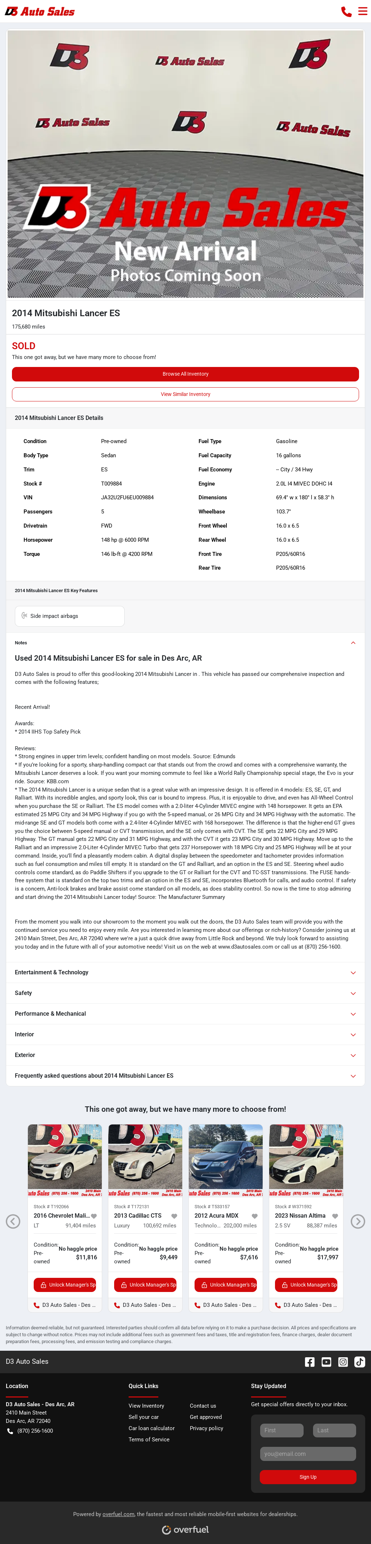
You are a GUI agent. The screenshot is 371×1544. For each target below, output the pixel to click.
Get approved (206, 1417)
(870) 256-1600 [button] (30, 1431)
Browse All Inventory (186, 374)
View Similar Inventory (185, 394)
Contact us (203, 1406)
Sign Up (308, 1477)
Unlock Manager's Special (68, 1285)
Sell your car (144, 1417)
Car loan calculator (152, 1428)
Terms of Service (149, 1439)
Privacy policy (206, 1428)
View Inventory (146, 1406)
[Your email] (308, 1453)
